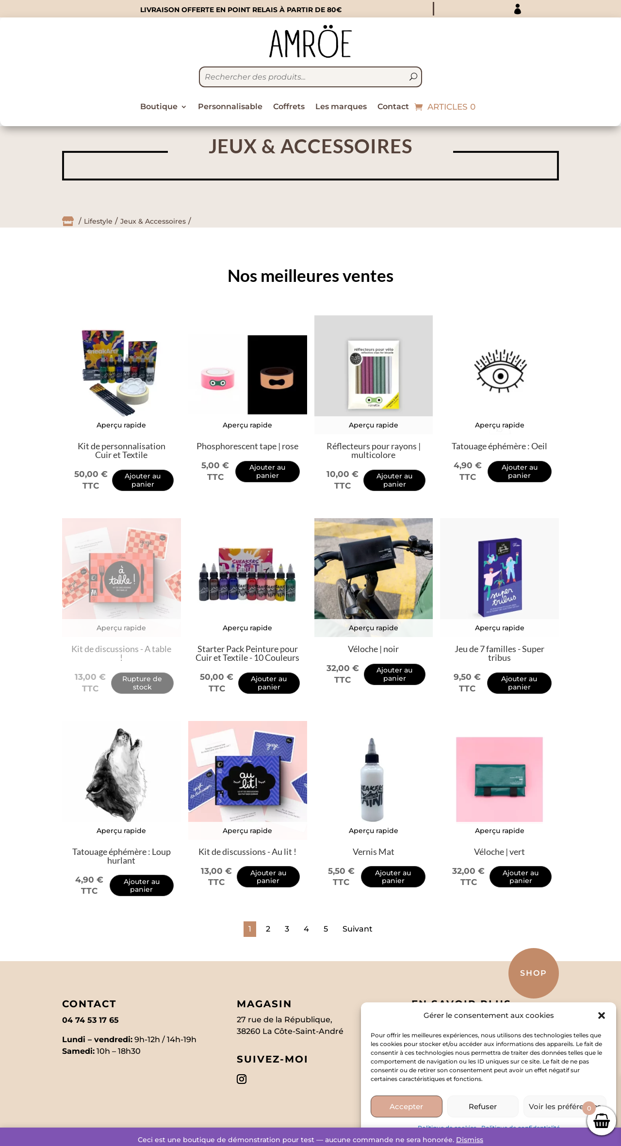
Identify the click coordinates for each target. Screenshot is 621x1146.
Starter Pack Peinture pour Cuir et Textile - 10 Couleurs (247, 653)
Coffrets (289, 107)
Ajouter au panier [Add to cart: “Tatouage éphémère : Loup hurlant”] (142, 885)
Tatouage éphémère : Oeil (499, 446)
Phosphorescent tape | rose (247, 446)
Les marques (341, 107)
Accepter (406, 1106)
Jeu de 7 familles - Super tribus (499, 653)
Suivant (358, 928)
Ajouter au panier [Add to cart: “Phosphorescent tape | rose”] (267, 471)
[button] (601, 1015)
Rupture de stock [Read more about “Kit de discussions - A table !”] (142, 682)
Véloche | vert (499, 851)
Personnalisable (230, 107)
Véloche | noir (373, 648)
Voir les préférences (565, 1106)
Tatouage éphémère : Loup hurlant (121, 856)
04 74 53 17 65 (90, 1020)
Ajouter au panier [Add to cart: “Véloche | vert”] (521, 876)
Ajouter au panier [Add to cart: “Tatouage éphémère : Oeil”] (520, 471)
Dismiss (469, 1139)
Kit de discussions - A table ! (121, 653)
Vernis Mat (373, 851)
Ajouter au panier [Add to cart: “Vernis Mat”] (393, 876)
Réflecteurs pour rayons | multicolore (374, 450)
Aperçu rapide (121, 425)
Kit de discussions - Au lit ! (247, 851)
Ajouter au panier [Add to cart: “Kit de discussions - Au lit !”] (268, 876)
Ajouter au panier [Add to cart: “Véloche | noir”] (394, 674)
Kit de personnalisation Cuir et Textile (121, 450)
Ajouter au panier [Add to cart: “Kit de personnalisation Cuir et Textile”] (143, 480)
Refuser (483, 1106)
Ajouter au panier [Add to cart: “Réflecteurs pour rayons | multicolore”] (394, 480)
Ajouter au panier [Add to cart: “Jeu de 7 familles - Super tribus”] (519, 682)
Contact (393, 107)
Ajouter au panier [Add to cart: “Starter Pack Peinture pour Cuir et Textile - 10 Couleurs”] (269, 682)
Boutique (159, 107)
